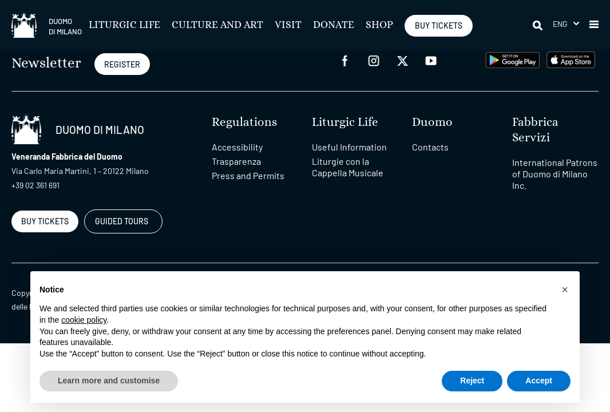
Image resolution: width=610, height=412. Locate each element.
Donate (333, 25)
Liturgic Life (124, 25)
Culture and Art (217, 25)
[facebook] (345, 59)
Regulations (244, 122)
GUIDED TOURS (121, 221)
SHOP (379, 25)
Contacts (430, 146)
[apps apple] (571, 58)
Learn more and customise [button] (109, 380)
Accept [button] (538, 380)
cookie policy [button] (83, 319)
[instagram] (373, 59)
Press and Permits (248, 175)
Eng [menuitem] (560, 24)
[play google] (512, 58)
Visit (288, 25)
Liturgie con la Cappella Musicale (347, 167)
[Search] (538, 25)
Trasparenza (236, 161)
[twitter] (402, 59)
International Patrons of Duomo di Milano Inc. (554, 174)
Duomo (432, 122)
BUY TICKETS (438, 25)
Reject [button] (472, 380)
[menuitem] (566, 23)
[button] (594, 25)
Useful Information (349, 146)
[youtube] (431, 59)
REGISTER (122, 64)
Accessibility (237, 146)
